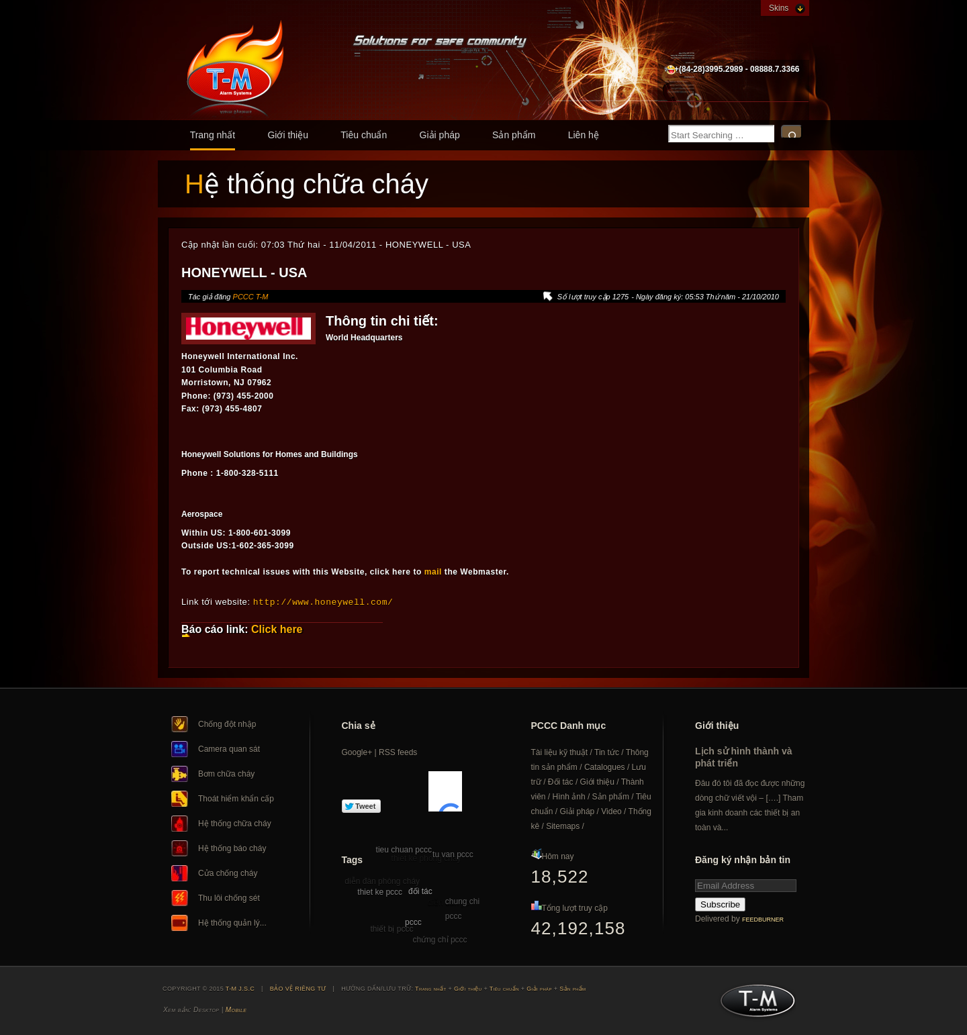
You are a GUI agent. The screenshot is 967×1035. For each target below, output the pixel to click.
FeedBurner (763, 919)
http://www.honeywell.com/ (323, 601)
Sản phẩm (513, 135)
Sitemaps (563, 825)
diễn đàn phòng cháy (382, 880)
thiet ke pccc (379, 891)
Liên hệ (583, 135)
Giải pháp (440, 135)
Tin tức (606, 751)
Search (791, 132)
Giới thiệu (287, 135)
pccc (413, 921)
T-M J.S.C (754, 1004)
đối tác (420, 890)
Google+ (357, 751)
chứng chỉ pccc (440, 939)
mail (433, 572)
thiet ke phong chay (426, 857)
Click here (276, 628)
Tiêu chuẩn (363, 135)
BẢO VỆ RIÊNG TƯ (298, 988)
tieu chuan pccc (404, 849)
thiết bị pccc (391, 928)
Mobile (236, 1009)
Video (611, 811)
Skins (778, 8)
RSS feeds (398, 751)
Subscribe (720, 904)
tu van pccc (452, 853)
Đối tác (560, 781)
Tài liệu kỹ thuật (559, 751)
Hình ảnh (569, 796)
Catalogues (604, 766)
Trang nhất (212, 135)
